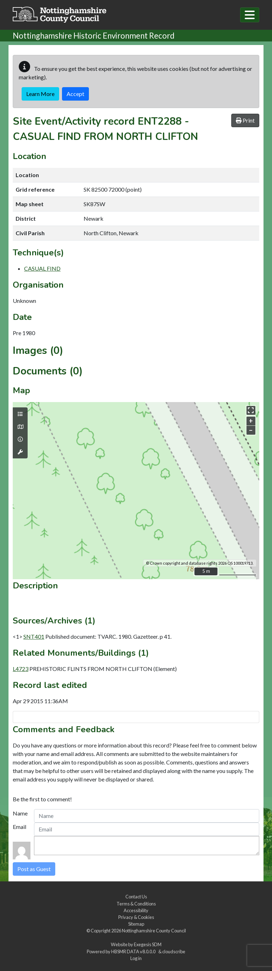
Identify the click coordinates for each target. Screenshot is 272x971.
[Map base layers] (20, 426)
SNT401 (33, 636)
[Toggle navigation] (249, 14)
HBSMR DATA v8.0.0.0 (134, 951)
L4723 (20, 668)
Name (20, 813)
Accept (75, 93)
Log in (136, 958)
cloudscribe (173, 951)
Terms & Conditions (136, 904)
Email (19, 826)
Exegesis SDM (148, 944)
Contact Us (136, 896)
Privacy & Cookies (136, 917)
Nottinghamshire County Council (154, 930)
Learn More (40, 93)
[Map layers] (20, 414)
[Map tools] (20, 452)
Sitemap (136, 924)
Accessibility (136, 910)
